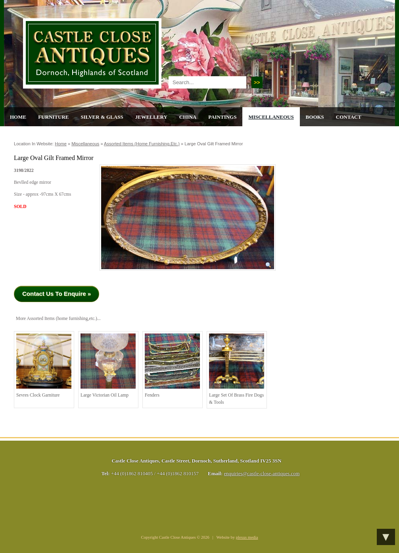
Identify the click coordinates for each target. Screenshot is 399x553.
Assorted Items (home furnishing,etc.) (142, 143)
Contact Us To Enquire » (56, 293)
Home (18, 117)
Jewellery (151, 117)
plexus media (247, 537)
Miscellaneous (270, 117)
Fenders (172, 365)
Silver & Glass (102, 117)
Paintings (222, 117)
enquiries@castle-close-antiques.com (261, 473)
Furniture (53, 117)
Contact (348, 117)
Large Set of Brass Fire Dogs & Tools (236, 369)
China (187, 117)
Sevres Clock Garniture (43, 365)
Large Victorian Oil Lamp (108, 365)
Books (315, 117)
